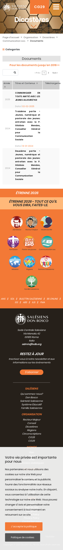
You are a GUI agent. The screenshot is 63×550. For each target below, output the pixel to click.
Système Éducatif (31, 404)
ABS (25, 302)
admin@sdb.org (31, 344)
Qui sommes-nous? (31, 394)
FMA (42, 302)
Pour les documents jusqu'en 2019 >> (34, 65)
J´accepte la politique (24, 526)
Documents (36, 41)
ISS (16, 302)
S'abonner (31, 372)
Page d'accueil (11, 37)
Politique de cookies (22, 537)
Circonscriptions (31, 433)
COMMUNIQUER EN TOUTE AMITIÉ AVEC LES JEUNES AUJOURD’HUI (27, 96)
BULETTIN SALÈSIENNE (30, 298)
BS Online (52, 298)
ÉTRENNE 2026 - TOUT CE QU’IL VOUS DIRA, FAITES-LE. (33, 203)
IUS (33, 302)
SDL (12, 298)
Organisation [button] (32, 414)
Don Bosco (31, 397)
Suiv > (55, 72)
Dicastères (49, 37)
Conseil (31, 423)
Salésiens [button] (31, 389)
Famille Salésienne (31, 408)
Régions (31, 430)
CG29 (39, 6)
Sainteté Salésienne (31, 401)
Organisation (31, 37)
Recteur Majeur (31, 419)
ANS (3, 298)
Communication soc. (14, 41)
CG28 (31, 437)
